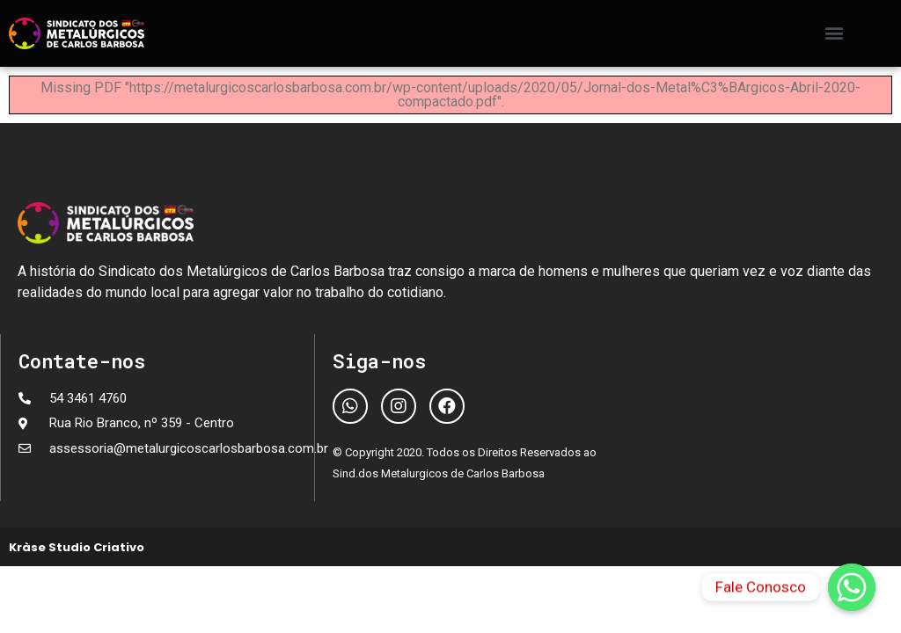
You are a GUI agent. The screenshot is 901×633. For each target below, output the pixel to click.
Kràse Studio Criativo (76, 547)
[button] (834, 32)
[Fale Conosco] (851, 587)
